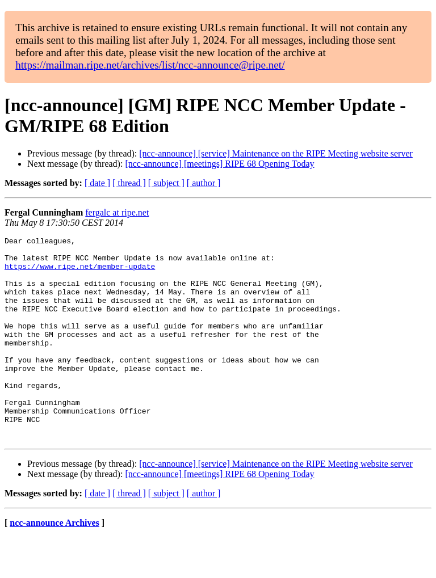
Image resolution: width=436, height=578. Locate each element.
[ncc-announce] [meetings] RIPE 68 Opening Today (219, 163)
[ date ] (97, 183)
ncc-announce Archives (54, 563)
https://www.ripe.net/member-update (80, 273)
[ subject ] (166, 183)
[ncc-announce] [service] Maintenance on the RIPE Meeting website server (276, 153)
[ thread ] (129, 183)
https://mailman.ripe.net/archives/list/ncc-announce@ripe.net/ (149, 65)
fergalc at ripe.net (117, 212)
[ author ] (204, 183)
